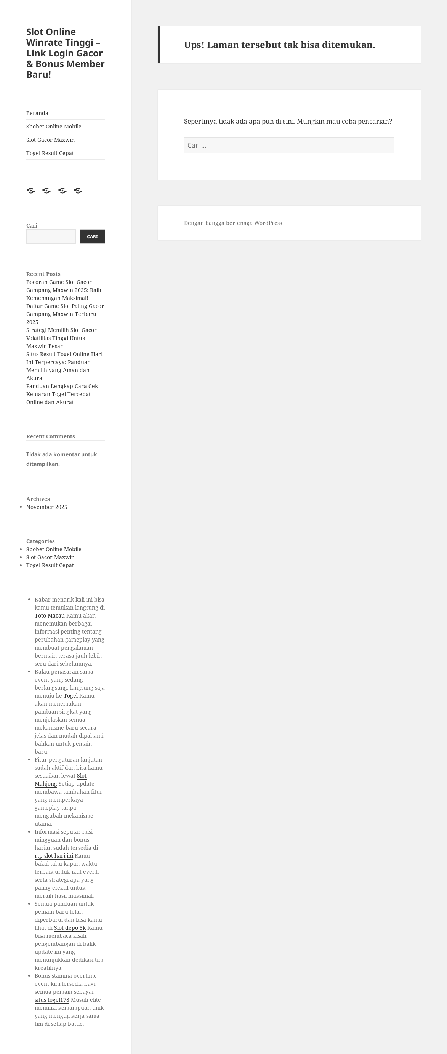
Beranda (37, 113)
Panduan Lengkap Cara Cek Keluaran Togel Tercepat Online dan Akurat (62, 394)
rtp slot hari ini (54, 855)
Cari (31, 225)
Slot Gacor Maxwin (50, 139)
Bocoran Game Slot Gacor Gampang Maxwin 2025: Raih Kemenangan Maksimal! (63, 290)
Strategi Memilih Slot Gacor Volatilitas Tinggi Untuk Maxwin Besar (61, 338)
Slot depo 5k (70, 927)
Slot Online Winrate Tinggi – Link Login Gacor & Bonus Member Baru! (65, 52)
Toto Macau (50, 615)
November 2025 (46, 506)
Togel (71, 695)
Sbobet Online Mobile (54, 126)
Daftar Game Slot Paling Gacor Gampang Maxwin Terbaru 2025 (65, 314)
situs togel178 (52, 999)
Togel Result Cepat (50, 153)
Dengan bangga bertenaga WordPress (233, 222)
